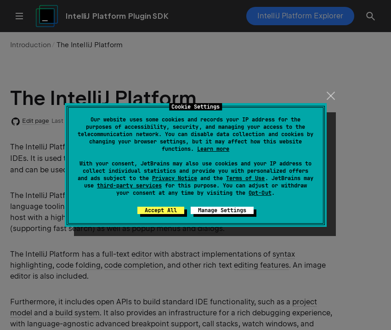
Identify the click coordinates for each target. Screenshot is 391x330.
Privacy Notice (174, 178)
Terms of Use (245, 178)
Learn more (213, 149)
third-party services (129, 185)
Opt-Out (260, 193)
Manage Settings (222, 210)
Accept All (161, 210)
